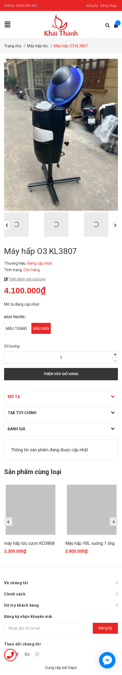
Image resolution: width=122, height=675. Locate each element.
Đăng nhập (108, 6)
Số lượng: (12, 346)
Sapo (72, 667)
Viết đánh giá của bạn (27, 279)
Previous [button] (7, 225)
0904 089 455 (26, 6)
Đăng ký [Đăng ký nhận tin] (105, 628)
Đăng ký (92, 6)
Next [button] (115, 225)
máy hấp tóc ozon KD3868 (29, 543)
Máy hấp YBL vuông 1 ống (90, 543)
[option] (21, 224)
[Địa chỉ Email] (61, 628)
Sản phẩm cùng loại (32, 472)
